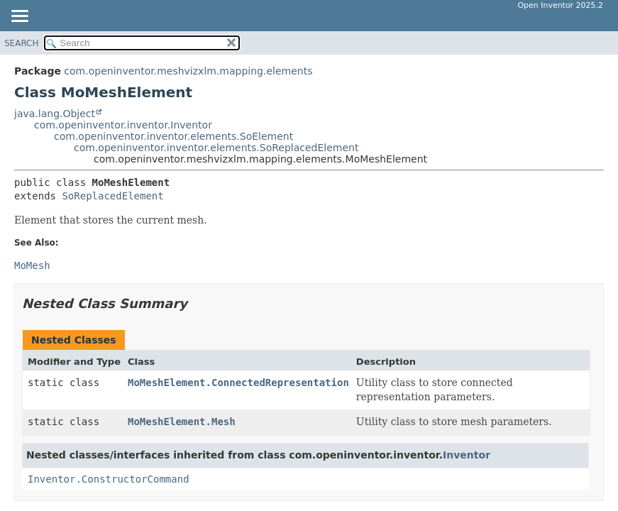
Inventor (466, 455)
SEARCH (21, 43)
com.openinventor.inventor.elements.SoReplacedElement (216, 147)
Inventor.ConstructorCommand (108, 479)
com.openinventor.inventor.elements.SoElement (173, 136)
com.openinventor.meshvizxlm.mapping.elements (188, 71)
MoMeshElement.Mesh (182, 421)
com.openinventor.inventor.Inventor (123, 125)
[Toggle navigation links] (19, 17)
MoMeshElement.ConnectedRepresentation (238, 382)
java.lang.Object (54, 113)
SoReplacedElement (112, 196)
